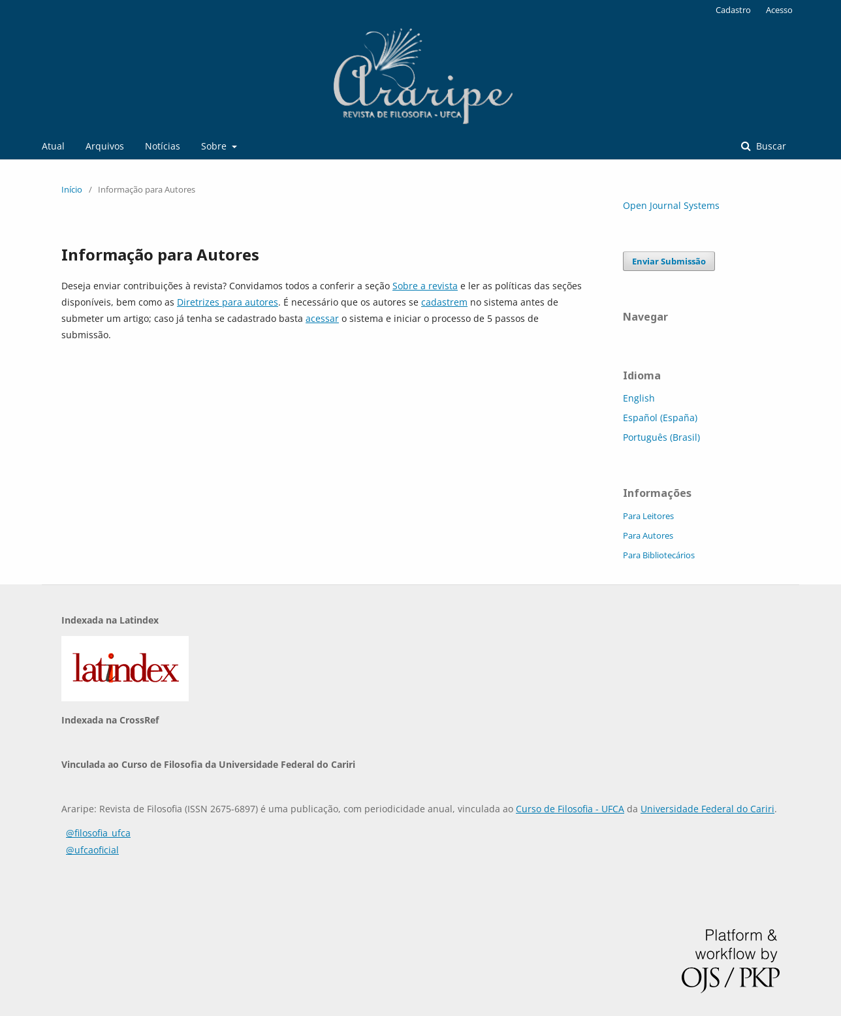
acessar (322, 318)
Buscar (770, 146)
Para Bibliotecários (659, 555)
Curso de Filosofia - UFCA (570, 808)
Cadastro (733, 10)
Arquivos (105, 146)
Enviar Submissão (669, 261)
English (639, 398)
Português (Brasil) (661, 437)
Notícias (162, 146)
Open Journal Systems (671, 205)
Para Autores (648, 535)
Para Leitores (648, 516)
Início (71, 189)
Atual (53, 146)
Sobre (215, 146)
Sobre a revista (425, 285)
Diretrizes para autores (227, 302)
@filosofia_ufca (98, 833)
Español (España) (660, 417)
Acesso (779, 10)
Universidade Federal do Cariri (707, 808)
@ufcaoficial (92, 850)
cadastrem (444, 302)
